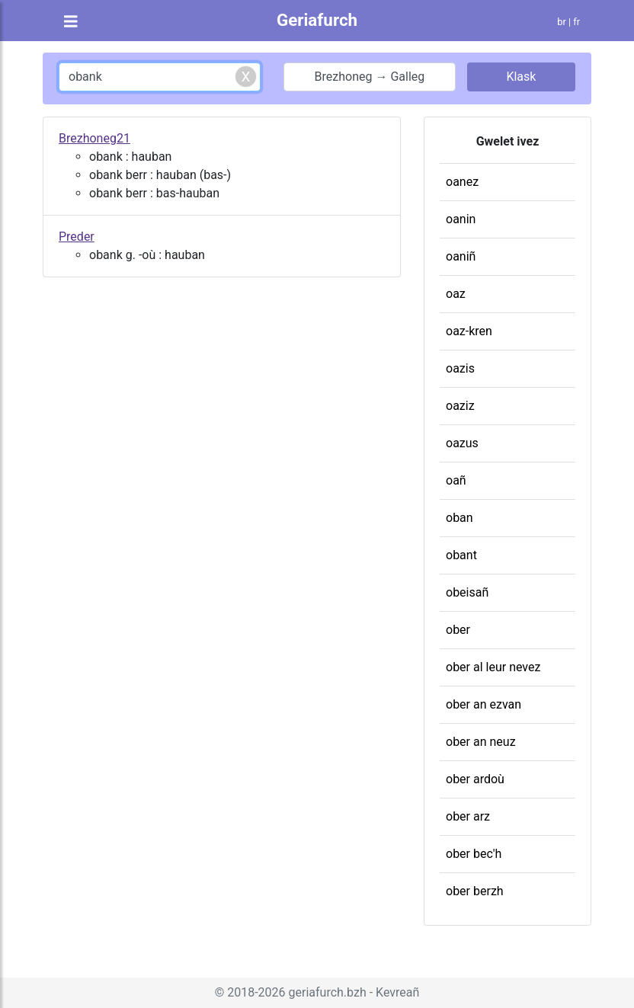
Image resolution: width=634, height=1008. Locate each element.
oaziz (460, 405)
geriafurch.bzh (328, 992)
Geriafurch (317, 20)
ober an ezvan (483, 704)
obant (461, 555)
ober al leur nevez (493, 667)
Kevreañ (397, 992)
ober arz (468, 816)
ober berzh (475, 891)
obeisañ (467, 592)
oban (459, 517)
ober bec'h (473, 853)
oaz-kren (469, 331)
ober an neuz (481, 741)
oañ (456, 480)
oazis (460, 368)
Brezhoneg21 (94, 138)
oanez (462, 181)
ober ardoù (475, 779)
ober (458, 629)
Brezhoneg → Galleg (370, 76)
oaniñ (461, 256)
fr (576, 21)
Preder (76, 236)
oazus (462, 443)
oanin (461, 219)
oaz (456, 293)
